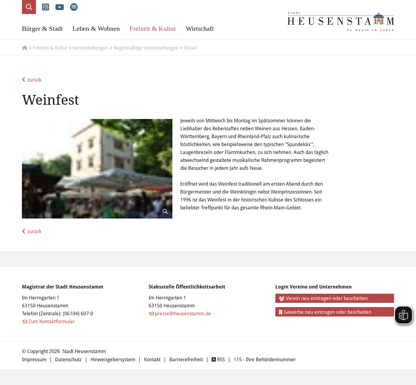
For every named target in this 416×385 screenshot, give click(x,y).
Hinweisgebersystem (112, 359)
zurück (34, 79)
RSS (218, 359)
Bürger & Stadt (42, 28)
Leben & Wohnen (96, 28)
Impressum (34, 359)
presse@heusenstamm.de (183, 313)
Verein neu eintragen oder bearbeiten (323, 298)
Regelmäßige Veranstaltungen (146, 47)
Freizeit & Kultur (152, 28)
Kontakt (152, 359)
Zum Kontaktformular (51, 321)
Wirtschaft (200, 28)
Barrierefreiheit (186, 359)
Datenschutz (68, 359)
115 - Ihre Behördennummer (265, 359)
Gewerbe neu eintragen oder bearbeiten (325, 312)
